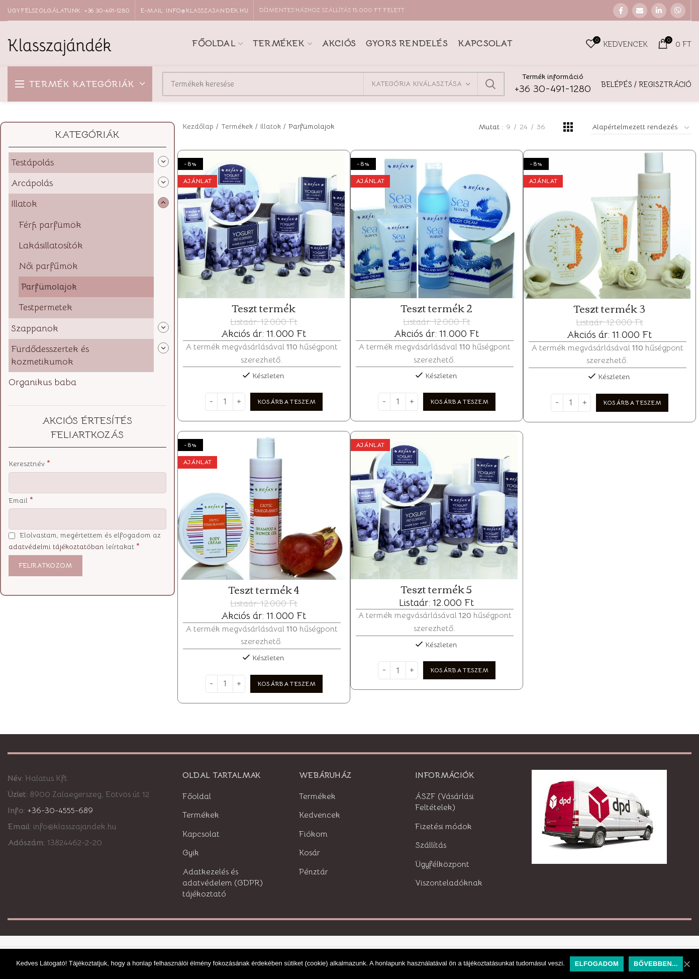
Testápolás (32, 162)
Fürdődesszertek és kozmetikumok (50, 355)
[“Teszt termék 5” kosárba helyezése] (459, 670)
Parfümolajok (49, 286)
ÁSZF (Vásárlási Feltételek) (444, 802)
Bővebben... (656, 963)
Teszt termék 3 (609, 309)
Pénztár (313, 872)
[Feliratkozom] (45, 565)
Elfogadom (597, 963)
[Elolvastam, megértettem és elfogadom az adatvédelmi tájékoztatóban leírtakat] (12, 535)
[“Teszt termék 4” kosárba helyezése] (286, 684)
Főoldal (196, 796)
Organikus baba (42, 382)
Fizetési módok (443, 827)
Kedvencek (319, 815)
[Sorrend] (641, 128)
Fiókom (313, 834)
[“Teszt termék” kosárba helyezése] (286, 402)
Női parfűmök (48, 266)
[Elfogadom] (686, 964)
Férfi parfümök (50, 224)
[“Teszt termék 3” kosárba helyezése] (632, 403)
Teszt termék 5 (436, 589)
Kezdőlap (198, 126)
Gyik (190, 853)
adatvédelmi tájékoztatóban (56, 546)
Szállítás (430, 845)
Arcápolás (32, 183)
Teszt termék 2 (436, 308)
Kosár (309, 853)
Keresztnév (29, 463)
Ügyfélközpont (442, 864)
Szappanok (34, 328)
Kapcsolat (201, 834)
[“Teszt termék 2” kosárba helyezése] (459, 402)
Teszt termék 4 (264, 590)
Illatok (24, 203)
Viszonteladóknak (448, 883)
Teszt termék (263, 308)
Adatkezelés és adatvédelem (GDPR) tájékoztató (222, 883)
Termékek (237, 126)
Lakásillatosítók (51, 245)
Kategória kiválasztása (416, 83)
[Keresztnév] (87, 482)
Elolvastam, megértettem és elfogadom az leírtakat (85, 541)
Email (21, 500)
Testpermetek (45, 307)
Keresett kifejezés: (490, 84)
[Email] (87, 518)
